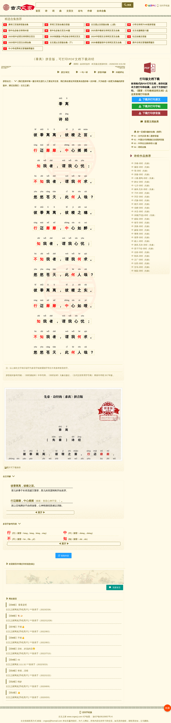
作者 (89, 11)
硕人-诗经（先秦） (141, 241)
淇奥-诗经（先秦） (141, 226)
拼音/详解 (100, 72)
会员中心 (150, 5)
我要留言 (115, 587)
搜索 (127, 5)
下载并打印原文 (149, 99)
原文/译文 (63, 72)
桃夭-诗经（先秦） (141, 204)
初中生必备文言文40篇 (60, 30)
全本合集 (101, 11)
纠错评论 (118, 72)
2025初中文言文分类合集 (19, 42)
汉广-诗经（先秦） (141, 260)
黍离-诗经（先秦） (141, 234)
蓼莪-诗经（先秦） (141, 230)
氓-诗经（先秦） (140, 171)
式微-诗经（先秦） (141, 200)
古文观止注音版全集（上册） (104, 24)
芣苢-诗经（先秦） (141, 197)
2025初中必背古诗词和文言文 (21, 36)
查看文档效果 (150, 121)
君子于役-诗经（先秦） (143, 248)
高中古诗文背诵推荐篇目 (143, 42)
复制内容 (63, 555)
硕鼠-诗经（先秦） (141, 219)
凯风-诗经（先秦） (141, 256)
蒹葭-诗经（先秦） (141, 167)
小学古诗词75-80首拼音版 (143, 24)
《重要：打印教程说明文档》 (150, 91)
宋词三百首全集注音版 (60, 24)
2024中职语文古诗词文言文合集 (105, 36)
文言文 (69, 11)
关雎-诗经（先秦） (141, 163)
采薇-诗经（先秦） (141, 174)
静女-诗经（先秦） (141, 182)
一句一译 (82, 72)
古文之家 (62, 716)
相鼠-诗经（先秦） (141, 271)
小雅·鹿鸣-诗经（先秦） (143, 178)
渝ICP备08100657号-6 (103, 716)
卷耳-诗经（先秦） (141, 222)
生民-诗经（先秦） (141, 263)
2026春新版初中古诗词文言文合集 (106, 42)
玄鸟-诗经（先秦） (141, 267)
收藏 (167, 708)
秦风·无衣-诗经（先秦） (143, 189)
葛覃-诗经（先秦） (141, 237)
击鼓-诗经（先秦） (141, 252)
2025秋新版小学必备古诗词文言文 (65, 36)
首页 (38, 11)
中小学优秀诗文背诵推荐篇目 (21, 48)
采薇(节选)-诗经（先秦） (143, 215)
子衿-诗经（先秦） (141, 193)
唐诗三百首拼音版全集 (18, 24)
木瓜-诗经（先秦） (141, 211)
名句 (80, 11)
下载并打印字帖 (149, 106)
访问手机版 (163, 5)
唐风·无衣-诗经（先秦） (143, 245)
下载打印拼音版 (149, 113)
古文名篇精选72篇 (140, 30)
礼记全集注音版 (139, 36)
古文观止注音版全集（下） (62, 42)
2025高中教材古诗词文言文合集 (105, 30)
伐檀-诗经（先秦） (141, 208)
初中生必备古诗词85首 (18, 30)
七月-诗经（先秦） (141, 185)
